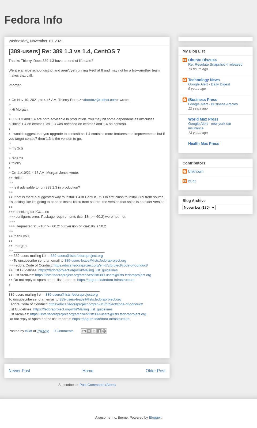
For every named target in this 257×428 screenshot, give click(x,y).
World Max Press (203, 119)
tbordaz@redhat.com (100, 100)
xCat (192, 181)
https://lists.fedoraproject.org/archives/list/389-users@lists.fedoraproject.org (93, 275)
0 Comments (64, 331)
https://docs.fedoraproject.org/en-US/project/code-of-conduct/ (101, 265)
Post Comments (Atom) (98, 385)
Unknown (195, 171)
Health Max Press (203, 143)
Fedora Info (33, 20)
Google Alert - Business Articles (213, 104)
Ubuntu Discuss (202, 60)
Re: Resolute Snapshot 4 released (215, 64)
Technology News (204, 80)
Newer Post (19, 371)
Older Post (155, 371)
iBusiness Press (202, 99)
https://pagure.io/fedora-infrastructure (106, 280)
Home (88, 371)
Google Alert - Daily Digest (209, 84)
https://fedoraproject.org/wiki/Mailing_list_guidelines (78, 270)
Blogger (155, 417)
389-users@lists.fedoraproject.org (77, 256)
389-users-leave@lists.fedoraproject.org (95, 260)
